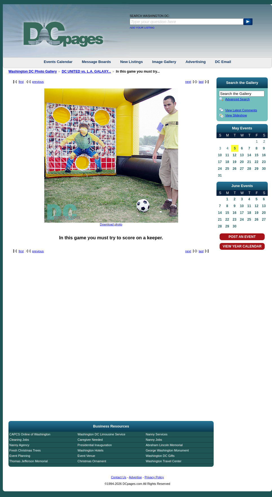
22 (256, 162)
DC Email (223, 62)
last (201, 81)
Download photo (111, 224)
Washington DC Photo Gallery (32, 71)
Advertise (135, 477)
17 (220, 162)
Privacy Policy (154, 477)
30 (264, 169)
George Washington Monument (167, 450)
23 (264, 162)
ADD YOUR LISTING (142, 27)
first (21, 81)
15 (256, 155)
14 (249, 155)
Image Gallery (164, 62)
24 (220, 169)
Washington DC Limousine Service (101, 434)
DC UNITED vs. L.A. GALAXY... (86, 71)
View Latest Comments (241, 110)
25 (227, 169)
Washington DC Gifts (160, 455)
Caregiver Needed (90, 439)
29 (256, 169)
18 (227, 162)
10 (220, 155)
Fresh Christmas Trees (25, 450)
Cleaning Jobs (19, 439)
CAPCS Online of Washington (29, 434)
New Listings (131, 62)
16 (264, 155)
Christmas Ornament (92, 461)
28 (249, 169)
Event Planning (19, 455)
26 (234, 169)
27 (242, 169)
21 (249, 162)
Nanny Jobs (154, 439)
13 (242, 155)
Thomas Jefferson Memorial (28, 461)
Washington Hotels (90, 450)
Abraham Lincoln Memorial (164, 445)
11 (227, 155)
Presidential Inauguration (95, 445)
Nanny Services (156, 434)
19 (234, 162)
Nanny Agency (19, 445)
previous (38, 81)
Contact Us (118, 477)
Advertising (195, 62)
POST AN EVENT (242, 237)
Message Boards (96, 62)
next (188, 81)
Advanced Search (237, 99)
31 (220, 175)
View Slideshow (236, 115)
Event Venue (86, 455)
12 (234, 155)
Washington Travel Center (164, 461)
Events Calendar (58, 62)
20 (242, 162)
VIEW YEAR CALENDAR (242, 246)
